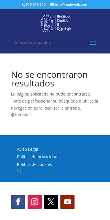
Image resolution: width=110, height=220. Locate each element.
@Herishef (21, 114)
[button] (20, 172)
